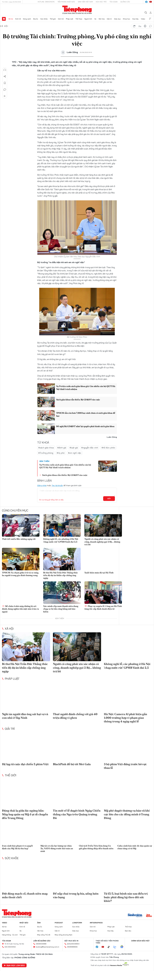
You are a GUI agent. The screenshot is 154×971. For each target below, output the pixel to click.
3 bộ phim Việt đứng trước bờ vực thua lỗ (125, 766)
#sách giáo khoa (46, 447)
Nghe (4, 69)
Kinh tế (18, 19)
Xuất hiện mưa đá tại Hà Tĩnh (98, 572)
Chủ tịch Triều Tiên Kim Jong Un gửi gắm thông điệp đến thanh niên (96, 847)
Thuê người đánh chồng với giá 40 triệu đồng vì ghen (75, 716)
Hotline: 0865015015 (46, 2)
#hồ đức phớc (108, 447)
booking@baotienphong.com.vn (47, 947)
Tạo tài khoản (57, 485)
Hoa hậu (135, 19)
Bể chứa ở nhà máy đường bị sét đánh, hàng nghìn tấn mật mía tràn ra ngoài (20, 609)
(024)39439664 (73, 944)
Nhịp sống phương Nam (63, 935)
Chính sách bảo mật (140, 941)
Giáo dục (117, 19)
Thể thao (78, 19)
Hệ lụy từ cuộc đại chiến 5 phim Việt (25, 764)
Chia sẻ (4, 76)
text (139, 26)
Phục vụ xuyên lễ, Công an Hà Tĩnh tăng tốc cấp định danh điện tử (103, 607)
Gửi (109, 499)
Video (143, 19)
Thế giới (53, 19)
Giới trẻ (61, 19)
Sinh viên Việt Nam (85, 2)
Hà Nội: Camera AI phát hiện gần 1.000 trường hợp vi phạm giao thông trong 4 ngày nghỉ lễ (125, 717)
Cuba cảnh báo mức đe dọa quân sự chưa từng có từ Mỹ (134, 847)
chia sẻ (134, 26)
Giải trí (109, 19)
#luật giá (74, 447)
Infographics (96, 923)
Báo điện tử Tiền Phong (77, 10)
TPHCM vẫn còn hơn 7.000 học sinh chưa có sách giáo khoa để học (85, 414)
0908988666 (72, 947)
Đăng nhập (41, 485)
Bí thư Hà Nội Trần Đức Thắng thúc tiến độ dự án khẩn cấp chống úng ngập (60, 575)
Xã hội (10, 19)
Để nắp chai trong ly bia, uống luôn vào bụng (75, 895)
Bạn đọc (128, 931)
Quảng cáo (125, 2)
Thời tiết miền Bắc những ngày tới (18, 539)
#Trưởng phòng (45, 453)
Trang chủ (4, 19)
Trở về (4, 96)
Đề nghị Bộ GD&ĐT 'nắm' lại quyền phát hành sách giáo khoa (85, 426)
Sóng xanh (27, 19)
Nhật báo (24, 923)
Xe (95, 19)
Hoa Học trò (101, 2)
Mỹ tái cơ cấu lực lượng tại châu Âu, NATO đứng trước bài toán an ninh (56, 848)
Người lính (88, 19)
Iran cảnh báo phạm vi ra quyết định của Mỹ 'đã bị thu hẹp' (17, 847)
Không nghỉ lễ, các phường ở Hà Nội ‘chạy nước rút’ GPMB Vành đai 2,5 (60, 540)
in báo (145, 26)
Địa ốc (35, 19)
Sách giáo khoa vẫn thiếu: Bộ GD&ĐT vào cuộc (78, 399)
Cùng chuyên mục (15, 510)
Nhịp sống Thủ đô (43, 935)
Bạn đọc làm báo (14, 965)
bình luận (150, 26)
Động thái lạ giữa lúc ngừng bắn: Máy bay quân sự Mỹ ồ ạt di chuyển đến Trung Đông (25, 814)
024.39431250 (10, 947)
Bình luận (4, 89)
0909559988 (41, 944)
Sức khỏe (44, 19)
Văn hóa (101, 19)
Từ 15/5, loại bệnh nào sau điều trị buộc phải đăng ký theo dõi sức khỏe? (126, 897)
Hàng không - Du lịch (10, 935)
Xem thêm (150, 19)
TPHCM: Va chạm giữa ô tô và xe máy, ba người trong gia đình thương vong (20, 574)
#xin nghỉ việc (74, 453)
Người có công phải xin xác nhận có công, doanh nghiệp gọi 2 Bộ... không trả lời (102, 542)
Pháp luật (69, 19)
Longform (77, 923)
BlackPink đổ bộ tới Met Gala (72, 764)
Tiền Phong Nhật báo (66, 2)
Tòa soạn (113, 2)
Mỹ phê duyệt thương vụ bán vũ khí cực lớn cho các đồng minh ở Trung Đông (127, 814)
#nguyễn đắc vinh (89, 447)
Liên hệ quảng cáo (41, 941)
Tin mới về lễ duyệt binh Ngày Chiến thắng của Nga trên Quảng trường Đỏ (76, 814)
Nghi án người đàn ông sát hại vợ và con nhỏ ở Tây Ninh (25, 716)
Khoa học (126, 19)
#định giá (61, 447)
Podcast (59, 923)
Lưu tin (4, 83)
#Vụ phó (61, 453)
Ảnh (39, 923)
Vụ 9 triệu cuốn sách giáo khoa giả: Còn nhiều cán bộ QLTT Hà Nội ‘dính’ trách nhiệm (85, 387)
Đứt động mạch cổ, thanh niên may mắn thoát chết (25, 895)
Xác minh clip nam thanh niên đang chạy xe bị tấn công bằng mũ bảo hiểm (60, 609)
